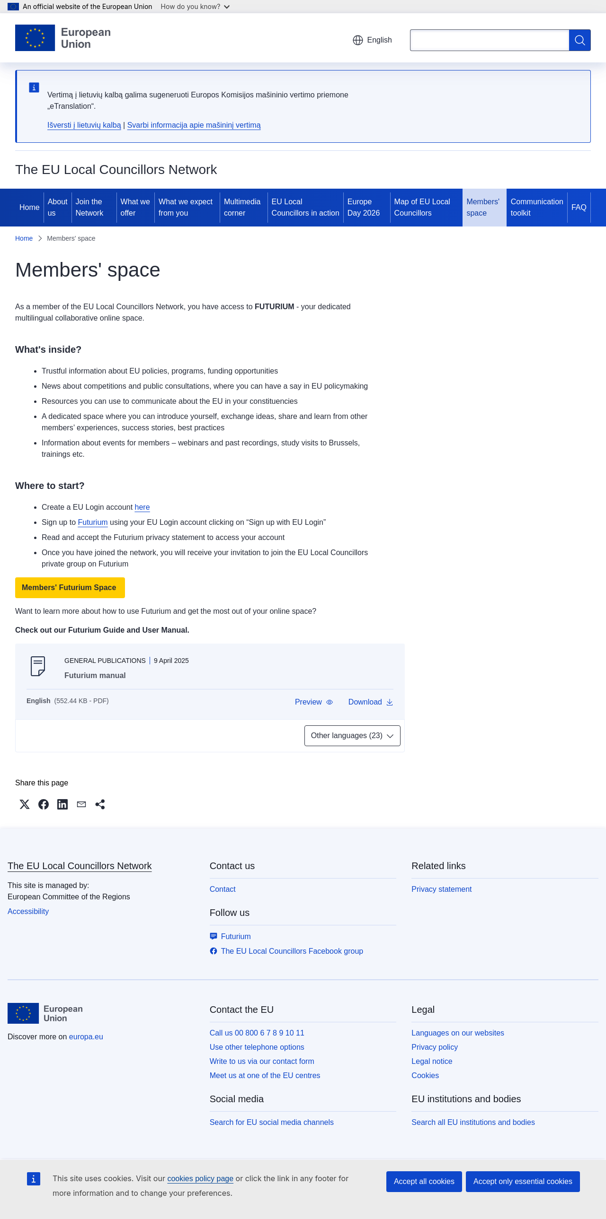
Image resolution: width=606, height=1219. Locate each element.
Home (29, 207)
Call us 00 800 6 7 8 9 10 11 (257, 1033)
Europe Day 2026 (364, 207)
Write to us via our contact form (262, 1061)
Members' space (482, 207)
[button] (314, 702)
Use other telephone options (257, 1047)
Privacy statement (441, 889)
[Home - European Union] (62, 38)
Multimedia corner (242, 207)
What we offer (135, 207)
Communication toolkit (537, 207)
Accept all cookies (424, 1181)
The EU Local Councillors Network (80, 866)
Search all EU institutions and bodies (473, 1122)
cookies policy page (200, 1179)
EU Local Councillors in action (305, 207)
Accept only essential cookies (522, 1181)
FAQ (579, 207)
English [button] (372, 40)
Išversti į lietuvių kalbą (84, 125)
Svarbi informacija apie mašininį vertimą (194, 125)
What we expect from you (186, 207)
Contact (223, 889)
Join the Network (90, 207)
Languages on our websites (457, 1033)
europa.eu (86, 1037)
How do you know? (195, 6)
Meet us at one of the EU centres (265, 1075)
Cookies (425, 1075)
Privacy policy (434, 1047)
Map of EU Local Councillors (422, 207)
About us (58, 207)
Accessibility (28, 911)
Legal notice (431, 1061)
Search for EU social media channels (272, 1122)
